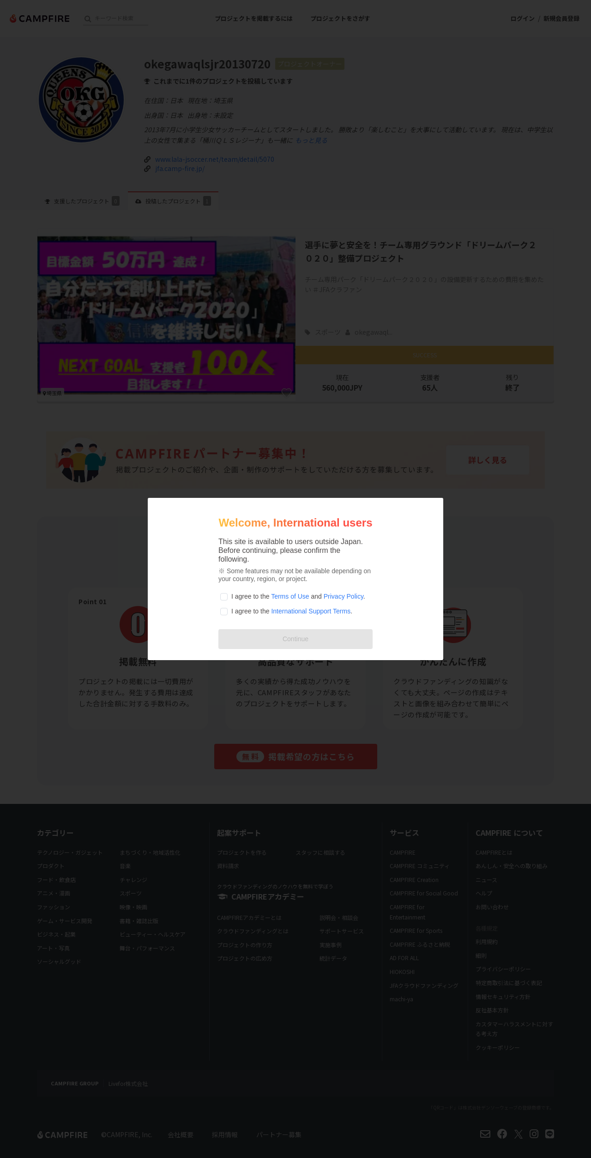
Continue (295, 639)
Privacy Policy (343, 596)
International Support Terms (310, 611)
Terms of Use (290, 596)
